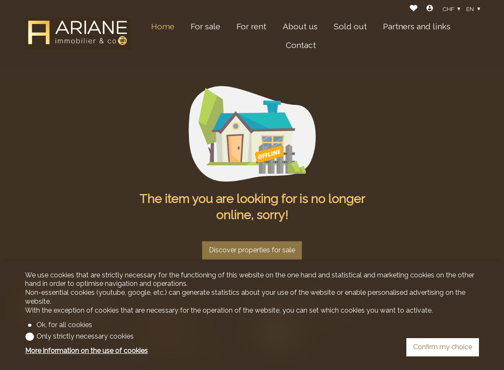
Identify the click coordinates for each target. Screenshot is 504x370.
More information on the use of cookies (86, 351)
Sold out (350, 26)
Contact (301, 45)
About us (300, 26)
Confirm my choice (442, 347)
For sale (205, 26)
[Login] (430, 9)
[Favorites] (413, 9)
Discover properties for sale (252, 250)
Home (163, 26)
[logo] (78, 33)
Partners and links (417, 26)
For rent (251, 26)
